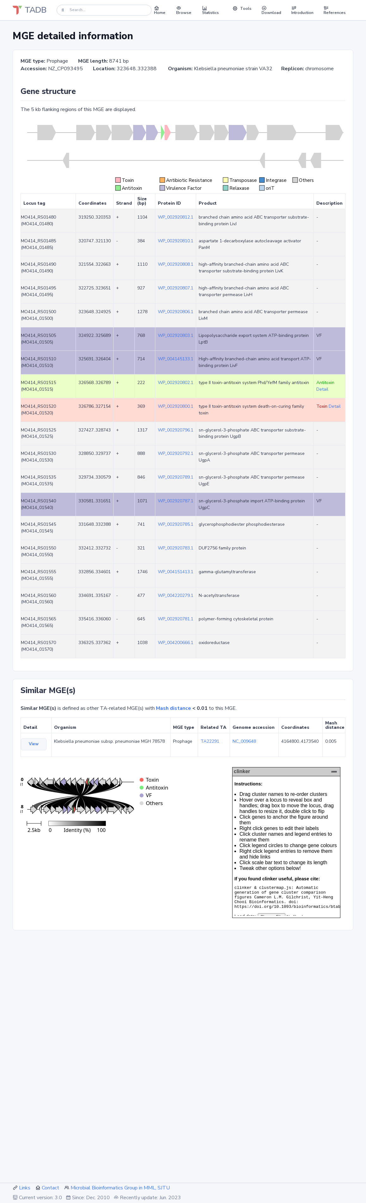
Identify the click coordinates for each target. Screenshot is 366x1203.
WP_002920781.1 (175, 619)
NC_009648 (244, 741)
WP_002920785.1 (175, 524)
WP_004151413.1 (175, 572)
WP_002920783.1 (175, 548)
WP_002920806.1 (175, 312)
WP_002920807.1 (175, 288)
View (34, 744)
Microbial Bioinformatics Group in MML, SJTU (120, 1187)
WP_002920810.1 (175, 241)
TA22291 (210, 741)
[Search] (104, 10)
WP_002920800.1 (175, 406)
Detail (322, 389)
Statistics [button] (210, 10)
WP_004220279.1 (175, 595)
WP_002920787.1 (175, 501)
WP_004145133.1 (175, 359)
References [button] (335, 10)
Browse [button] (183, 10)
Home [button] (159, 10)
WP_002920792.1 (175, 453)
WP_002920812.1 (175, 217)
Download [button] (271, 10)
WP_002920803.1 (175, 335)
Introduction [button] (302, 10)
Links (24, 1187)
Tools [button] (242, 8)
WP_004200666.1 (175, 643)
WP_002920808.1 (175, 264)
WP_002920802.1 (175, 383)
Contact (50, 1187)
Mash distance (173, 708)
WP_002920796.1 (175, 430)
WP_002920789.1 (175, 477)
